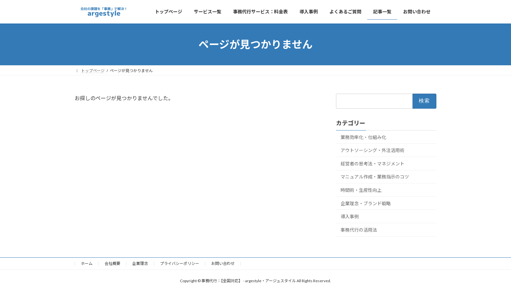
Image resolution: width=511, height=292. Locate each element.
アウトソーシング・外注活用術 (372, 150)
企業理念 (140, 263)
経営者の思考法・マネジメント (372, 163)
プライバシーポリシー (179, 263)
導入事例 (350, 216)
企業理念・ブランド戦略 (366, 203)
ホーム (87, 263)
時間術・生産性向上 (361, 190)
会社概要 (112, 263)
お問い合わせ (223, 263)
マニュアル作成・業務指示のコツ (375, 177)
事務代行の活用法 (359, 230)
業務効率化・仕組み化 (363, 137)
